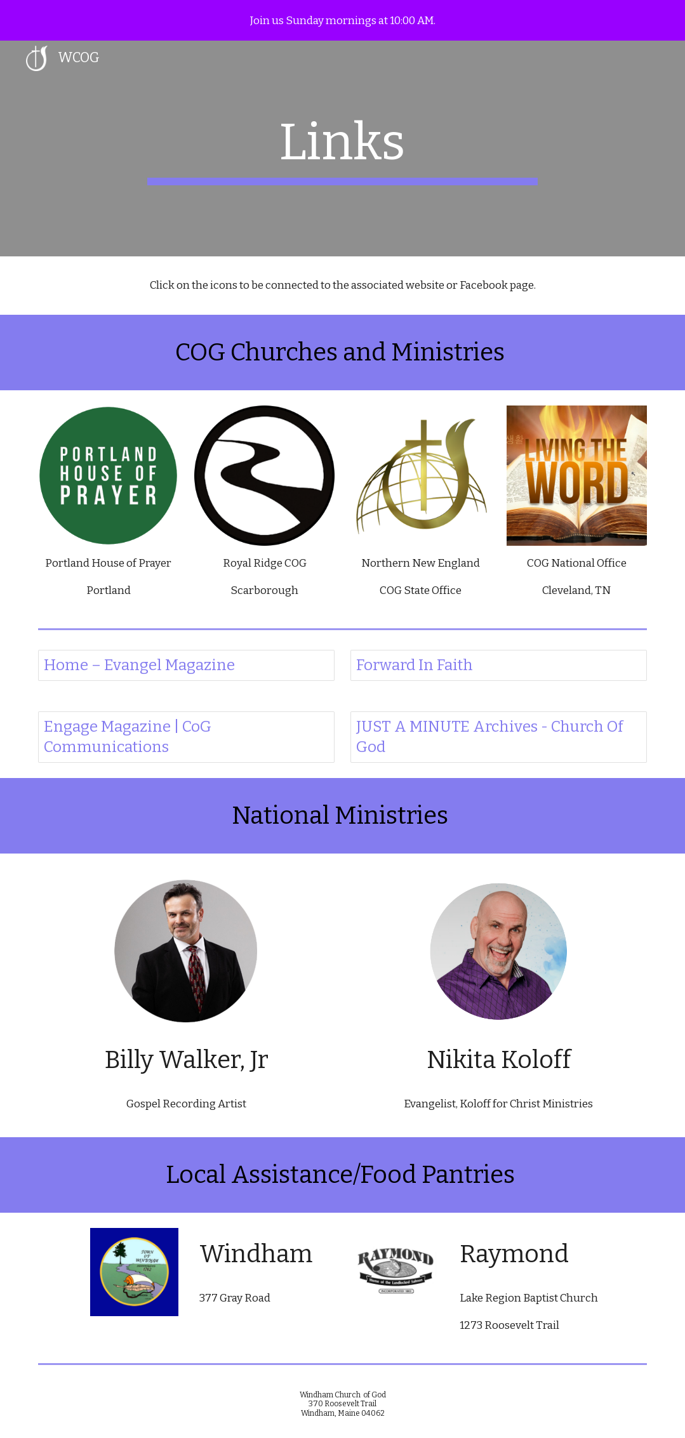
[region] (342, 20)
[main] (342, 148)
